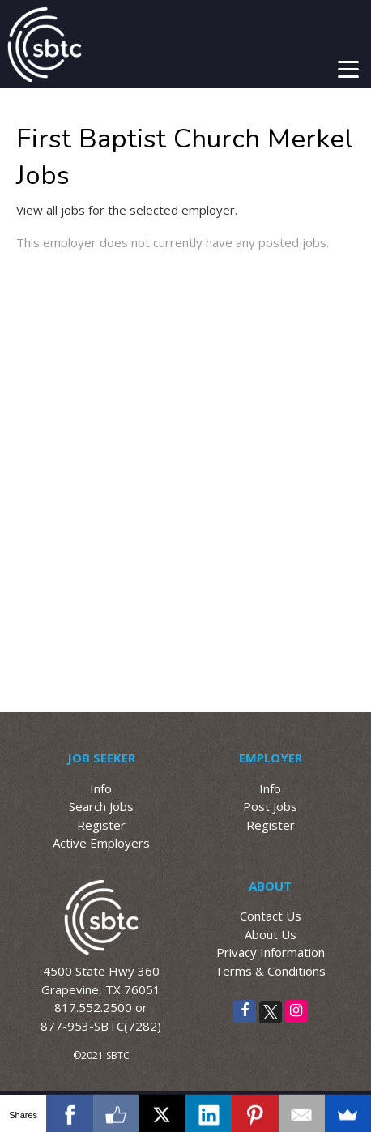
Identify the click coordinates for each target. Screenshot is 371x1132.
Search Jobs (101, 806)
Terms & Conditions (270, 971)
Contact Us (270, 916)
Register (101, 825)
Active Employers (101, 843)
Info (101, 788)
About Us (270, 934)
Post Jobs (270, 806)
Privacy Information (270, 952)
